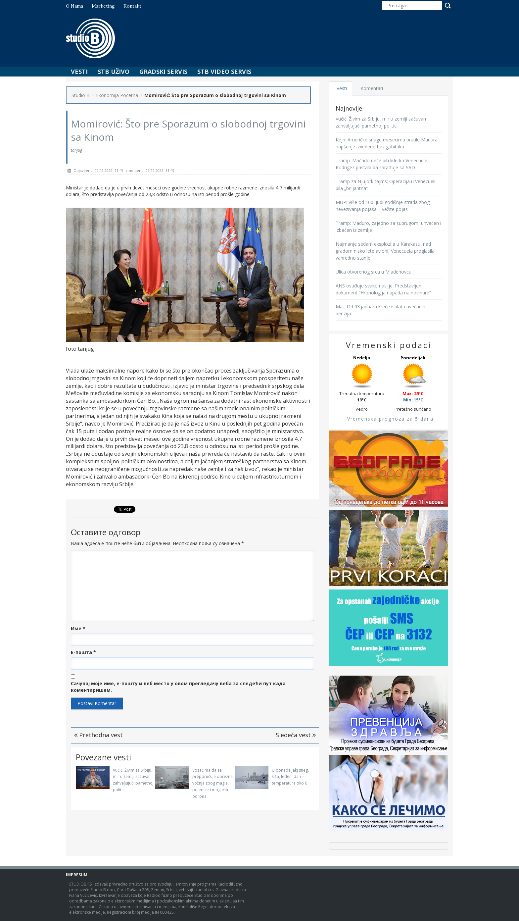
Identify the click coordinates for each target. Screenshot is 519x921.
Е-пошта (83, 652)
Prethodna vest (98, 735)
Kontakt (132, 6)
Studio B (80, 95)
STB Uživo (113, 72)
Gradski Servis (163, 72)
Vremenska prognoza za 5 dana (390, 419)
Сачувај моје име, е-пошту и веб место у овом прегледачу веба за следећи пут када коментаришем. (178, 686)
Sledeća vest (296, 735)
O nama (74, 6)
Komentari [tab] (372, 88)
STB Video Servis (224, 72)
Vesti (79, 72)
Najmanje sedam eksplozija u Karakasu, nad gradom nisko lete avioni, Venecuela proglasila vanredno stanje (385, 251)
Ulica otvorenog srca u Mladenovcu (373, 272)
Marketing (103, 6)
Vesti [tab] (342, 88)
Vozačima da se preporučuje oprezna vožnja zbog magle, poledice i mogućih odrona (212, 783)
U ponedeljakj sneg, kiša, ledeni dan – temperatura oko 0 (290, 776)
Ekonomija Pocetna (117, 95)
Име (78, 628)
